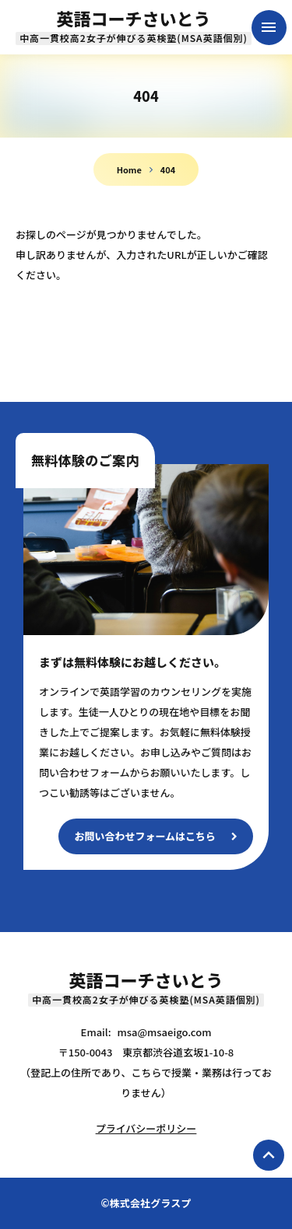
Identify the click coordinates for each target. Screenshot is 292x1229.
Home (129, 169)
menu (268, 27)
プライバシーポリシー (146, 1128)
